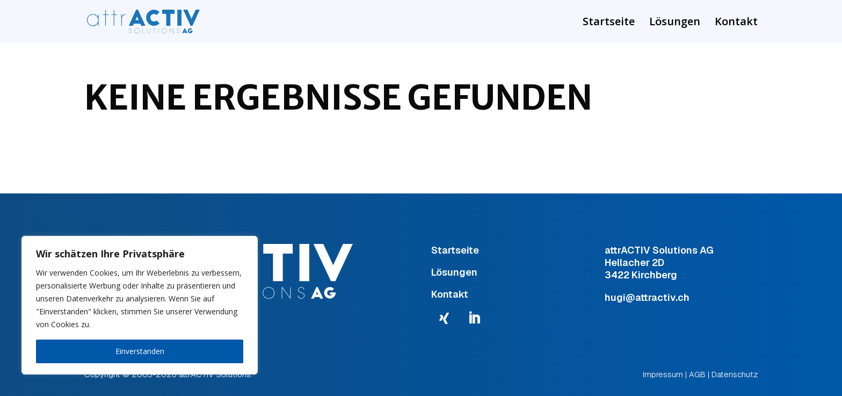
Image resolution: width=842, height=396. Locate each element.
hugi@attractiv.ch (647, 297)
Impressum (663, 374)
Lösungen (674, 23)
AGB (697, 374)
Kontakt (736, 23)
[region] (139, 305)
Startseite (609, 23)
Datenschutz (735, 374)
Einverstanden (139, 351)
